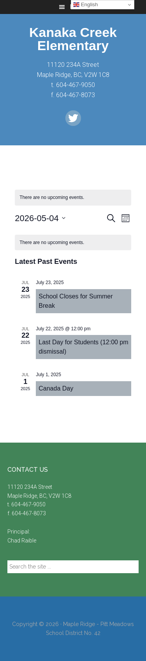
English (85, 5)
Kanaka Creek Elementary (73, 39)
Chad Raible (21, 540)
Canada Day (56, 388)
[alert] (73, 243)
